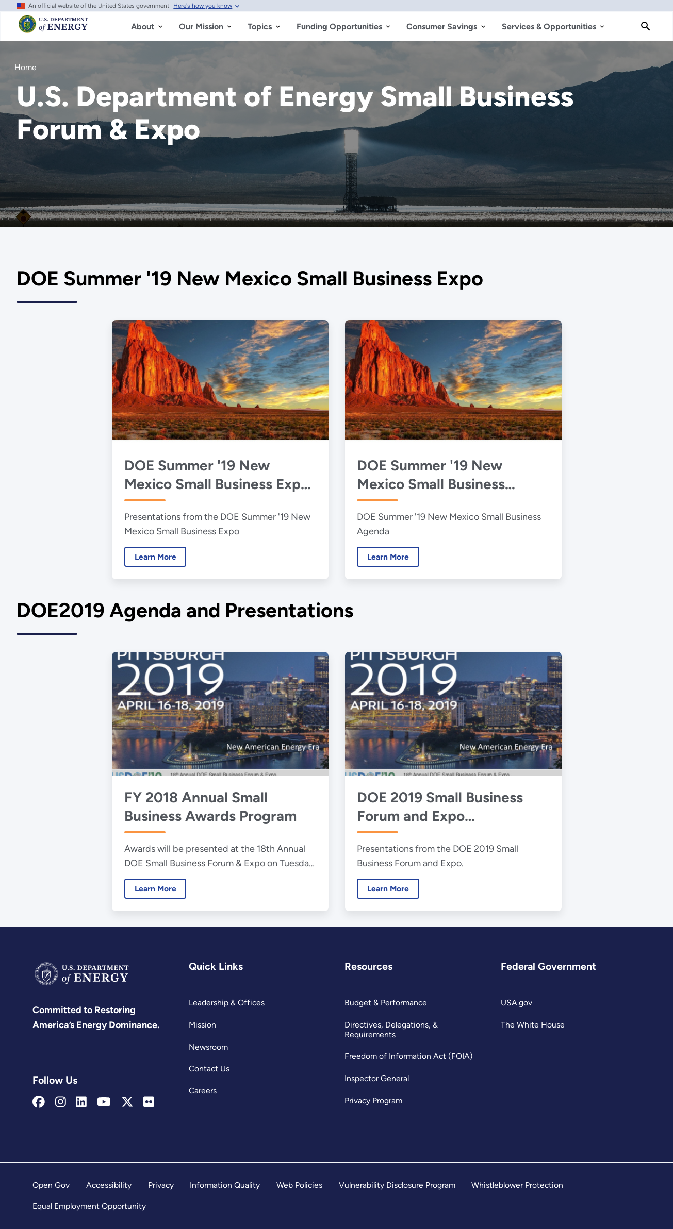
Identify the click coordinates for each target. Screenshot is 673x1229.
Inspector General (376, 1078)
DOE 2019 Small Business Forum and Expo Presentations (440, 806)
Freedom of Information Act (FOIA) (408, 1056)
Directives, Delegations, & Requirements (391, 1029)
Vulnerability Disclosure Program (397, 1185)
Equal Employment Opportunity (89, 1206)
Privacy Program (373, 1100)
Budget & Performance (385, 1002)
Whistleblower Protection (517, 1185)
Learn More (150, 557)
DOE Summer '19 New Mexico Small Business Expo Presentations (216, 475)
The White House (533, 1025)
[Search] (645, 26)
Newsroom (208, 1047)
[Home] (53, 29)
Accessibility (109, 1185)
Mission (202, 1025)
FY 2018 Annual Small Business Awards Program (210, 806)
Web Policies (299, 1185)
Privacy (161, 1185)
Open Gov (51, 1185)
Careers (203, 1091)
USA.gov (516, 1002)
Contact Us (209, 1068)
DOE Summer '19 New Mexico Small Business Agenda (431, 475)
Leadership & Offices (227, 1002)
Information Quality (225, 1185)
